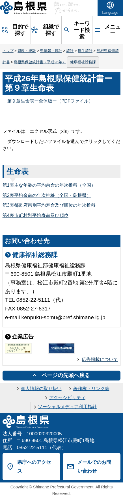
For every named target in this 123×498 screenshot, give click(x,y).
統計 (70, 51)
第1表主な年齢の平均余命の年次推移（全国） (49, 185)
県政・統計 (27, 51)
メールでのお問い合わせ (94, 466)
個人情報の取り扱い (41, 388)
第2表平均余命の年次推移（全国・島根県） (47, 195)
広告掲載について (100, 359)
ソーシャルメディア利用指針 (67, 406)
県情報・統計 (51, 51)
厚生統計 (85, 51)
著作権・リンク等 (91, 388)
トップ (8, 51)
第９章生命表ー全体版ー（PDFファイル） (50, 101)
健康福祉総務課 (83, 62)
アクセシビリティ (67, 397)
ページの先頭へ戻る (66, 375)
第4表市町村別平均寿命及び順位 (35, 215)
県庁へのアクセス (34, 466)
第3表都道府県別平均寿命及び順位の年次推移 (49, 205)
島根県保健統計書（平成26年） (40, 62)
